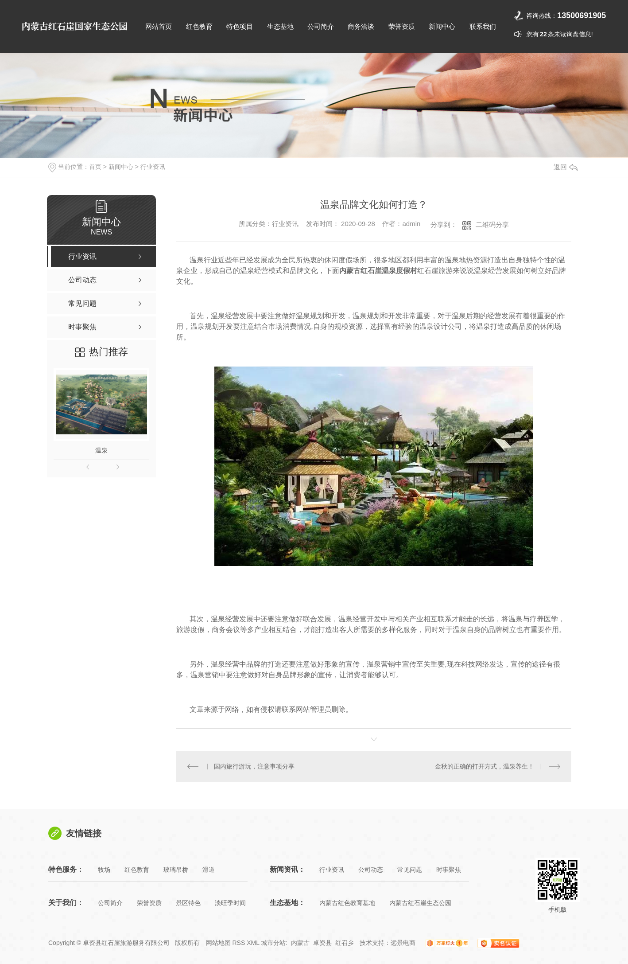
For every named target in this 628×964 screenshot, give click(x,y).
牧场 (104, 869)
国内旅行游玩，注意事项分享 (254, 766)
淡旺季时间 (230, 902)
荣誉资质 (401, 26)
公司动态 (370, 869)
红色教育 (199, 26)
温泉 (101, 450)
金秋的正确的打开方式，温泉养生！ (484, 766)
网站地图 (218, 942)
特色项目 (239, 26)
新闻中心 (442, 26)
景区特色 (188, 902)
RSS (238, 942)
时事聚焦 (448, 869)
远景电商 (403, 942)
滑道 (208, 869)
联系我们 (482, 26)
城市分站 (273, 942)
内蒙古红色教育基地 (347, 902)
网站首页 (158, 26)
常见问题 (409, 869)
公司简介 (320, 26)
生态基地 (280, 26)
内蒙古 (300, 942)
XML (253, 942)
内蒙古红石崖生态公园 (420, 902)
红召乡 (344, 942)
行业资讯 (152, 166)
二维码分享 (492, 224)
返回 (566, 167)
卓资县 (322, 942)
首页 (95, 166)
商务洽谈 (361, 26)
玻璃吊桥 (175, 869)
